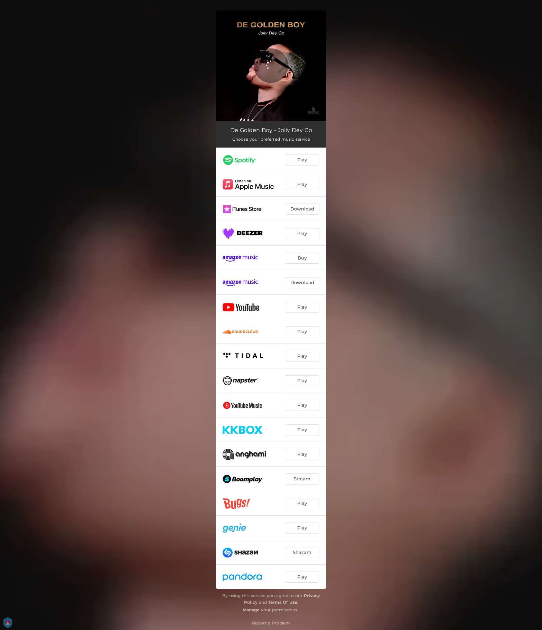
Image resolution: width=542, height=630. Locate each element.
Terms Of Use (282, 602)
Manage (251, 609)
